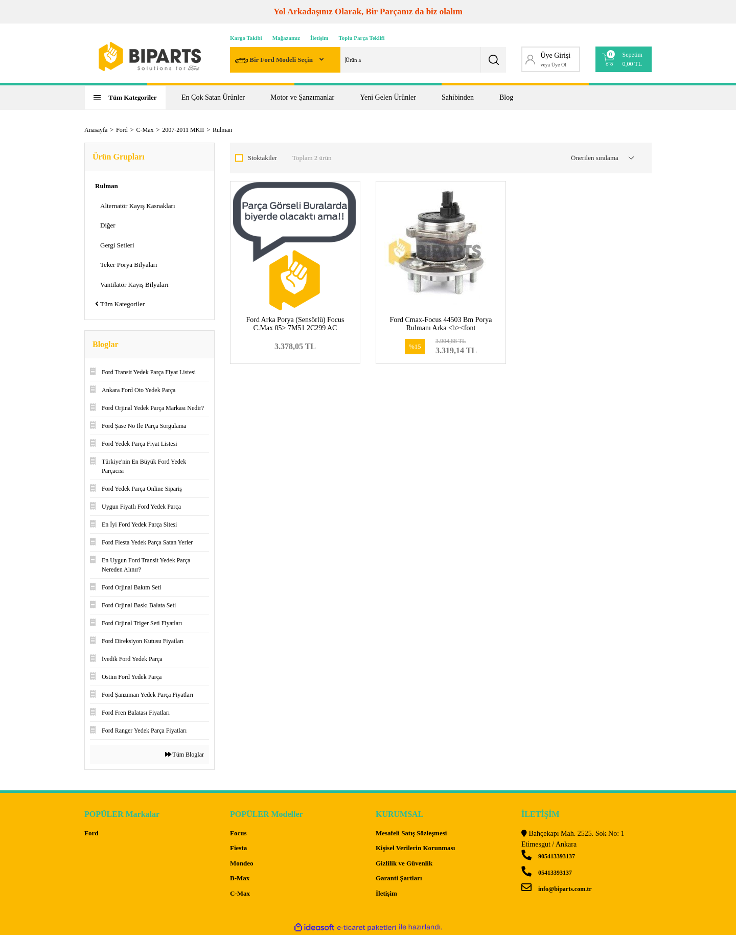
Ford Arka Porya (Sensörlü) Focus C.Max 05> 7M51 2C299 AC (295, 324)
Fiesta (238, 848)
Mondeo (242, 863)
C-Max (240, 893)
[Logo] (150, 56)
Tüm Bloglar (184, 754)
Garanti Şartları (399, 878)
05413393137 (546, 872)
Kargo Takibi (246, 38)
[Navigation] (125, 97)
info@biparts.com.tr (556, 889)
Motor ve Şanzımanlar (302, 97)
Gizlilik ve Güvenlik (404, 863)
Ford (91, 833)
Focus (238, 833)
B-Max (239, 878)
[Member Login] (550, 59)
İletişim (319, 38)
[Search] (368, 60)
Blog (506, 97)
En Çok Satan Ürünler (213, 97)
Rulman (222, 129)
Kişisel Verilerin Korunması (415, 848)
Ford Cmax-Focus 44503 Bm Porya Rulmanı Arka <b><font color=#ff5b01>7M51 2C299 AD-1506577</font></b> (441, 332)
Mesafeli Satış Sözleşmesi (411, 833)
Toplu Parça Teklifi (362, 38)
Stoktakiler (262, 158)
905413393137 (548, 856)
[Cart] (623, 59)
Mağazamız (286, 38)
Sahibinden (458, 97)
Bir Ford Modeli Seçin (274, 60)
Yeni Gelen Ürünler (388, 97)
